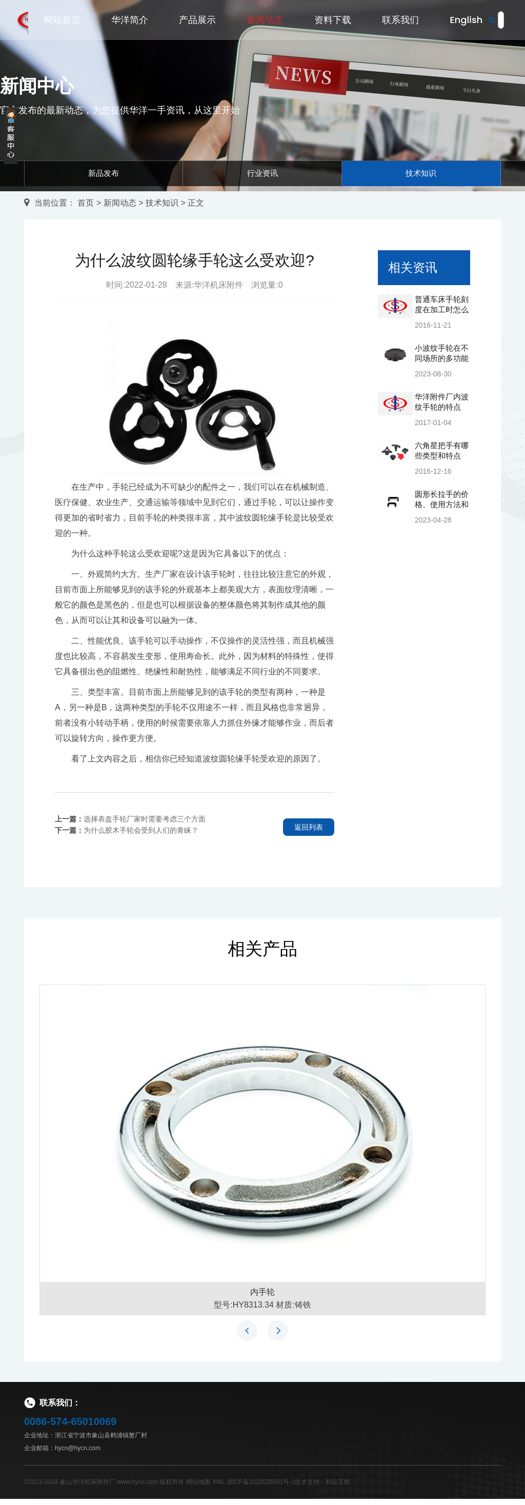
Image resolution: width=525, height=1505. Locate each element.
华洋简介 (129, 21)
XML (218, 1488)
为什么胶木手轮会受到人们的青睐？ (141, 836)
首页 (85, 208)
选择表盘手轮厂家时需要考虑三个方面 (145, 824)
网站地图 (198, 1488)
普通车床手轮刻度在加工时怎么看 (442, 315)
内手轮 (262, 1298)
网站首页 (62, 21)
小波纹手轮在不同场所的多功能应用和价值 (442, 364)
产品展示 (197, 21)
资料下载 (332, 21)
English (466, 21)
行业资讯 (262, 176)
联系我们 (400, 21)
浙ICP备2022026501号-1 (261, 1488)
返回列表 (308, 833)
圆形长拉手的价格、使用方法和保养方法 (442, 510)
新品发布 (103, 176)
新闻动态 (265, 21)
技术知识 (421, 176)
